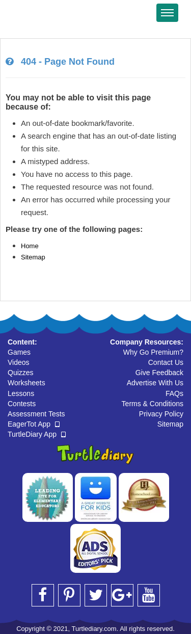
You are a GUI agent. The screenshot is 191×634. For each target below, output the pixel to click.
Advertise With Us (155, 383)
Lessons (21, 393)
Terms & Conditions (152, 404)
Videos (19, 362)
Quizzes (21, 372)
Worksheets (26, 383)
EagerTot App (34, 424)
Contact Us (165, 362)
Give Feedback (159, 372)
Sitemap (33, 257)
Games (19, 352)
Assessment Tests (36, 414)
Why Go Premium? (153, 352)
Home (30, 246)
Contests (22, 404)
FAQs (174, 393)
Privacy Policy (161, 414)
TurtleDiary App (37, 434)
